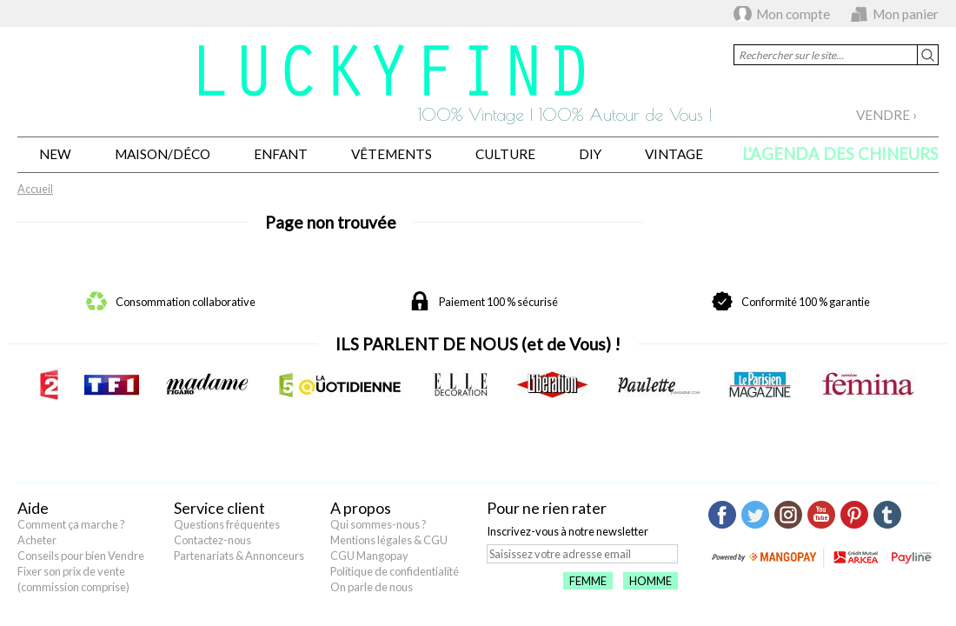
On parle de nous (371, 587)
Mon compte (793, 14)
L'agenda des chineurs (840, 153)
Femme (588, 581)
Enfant (281, 154)
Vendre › (886, 115)
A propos (360, 507)
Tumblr (887, 515)
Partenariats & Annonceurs (239, 556)
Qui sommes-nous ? (378, 524)
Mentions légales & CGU (389, 540)
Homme (650, 581)
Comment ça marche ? (71, 524)
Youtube (821, 515)
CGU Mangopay (369, 556)
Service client (219, 507)
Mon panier (906, 14)
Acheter (36, 540)
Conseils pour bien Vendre (80, 556)
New (55, 154)
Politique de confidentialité (394, 571)
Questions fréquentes (227, 524)
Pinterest (854, 515)
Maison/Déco (162, 154)
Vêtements (391, 154)
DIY (590, 154)
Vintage (674, 154)
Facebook (722, 515)
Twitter (755, 515)
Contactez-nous (212, 540)
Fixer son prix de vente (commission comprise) (73, 579)
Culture (505, 154)
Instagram (788, 515)
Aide (33, 507)
